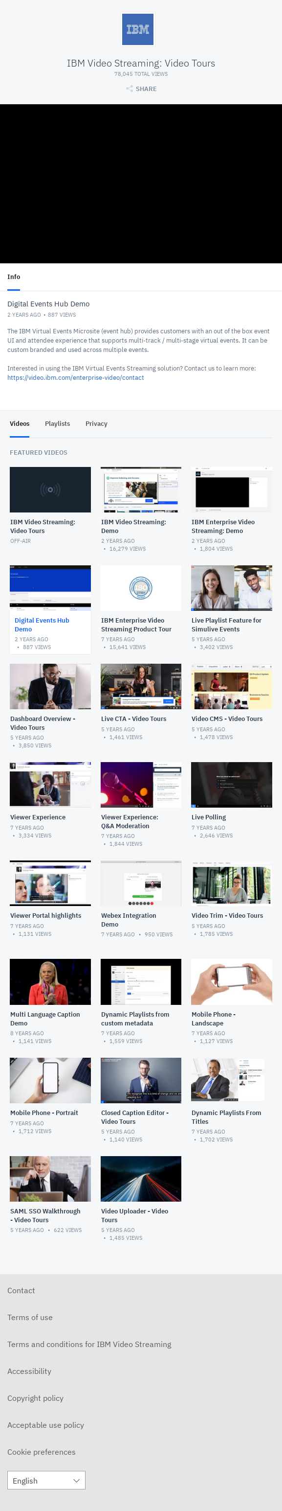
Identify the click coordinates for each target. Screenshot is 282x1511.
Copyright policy (35, 1398)
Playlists (57, 423)
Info (13, 277)
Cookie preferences (41, 1452)
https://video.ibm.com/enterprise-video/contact (75, 377)
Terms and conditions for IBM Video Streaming (89, 1344)
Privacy (97, 423)
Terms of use (30, 1317)
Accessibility (29, 1371)
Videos (19, 423)
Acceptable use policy (45, 1425)
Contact (21, 1290)
